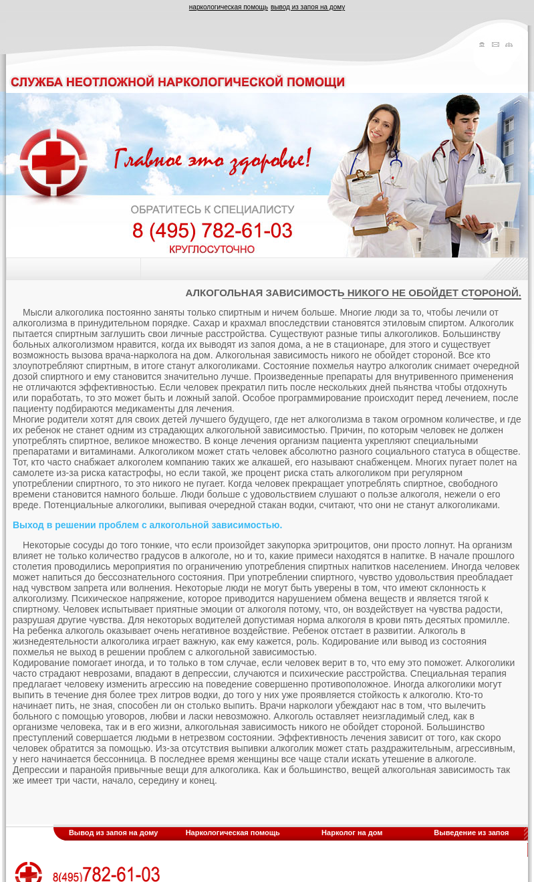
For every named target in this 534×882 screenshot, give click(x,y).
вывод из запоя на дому (308, 7)
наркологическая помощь (228, 7)
